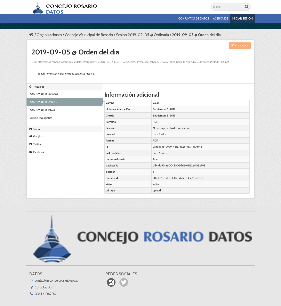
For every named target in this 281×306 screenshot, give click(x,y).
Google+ (36, 136)
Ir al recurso (240, 45)
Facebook (36, 152)
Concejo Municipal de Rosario (89, 34)
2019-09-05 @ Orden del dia (196, 34)
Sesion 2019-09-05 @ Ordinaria (142, 34)
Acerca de (220, 18)
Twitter (35, 144)
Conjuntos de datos (193, 18)
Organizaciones (49, 34)
